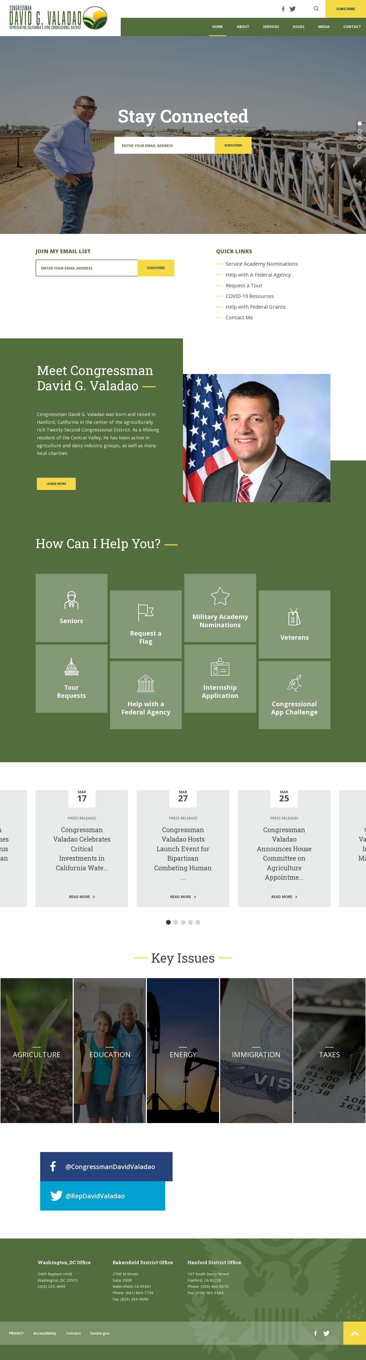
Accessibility (44, 1333)
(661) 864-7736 (140, 1292)
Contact (352, 26)
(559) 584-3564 (209, 1292)
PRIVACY (16, 1333)
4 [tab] (360, 146)
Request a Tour (244, 285)
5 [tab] (197, 922)
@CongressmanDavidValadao (102, 1166)
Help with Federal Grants (256, 306)
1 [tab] (360, 124)
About (243, 26)
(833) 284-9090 (134, 1299)
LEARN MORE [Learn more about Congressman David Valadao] (56, 484)
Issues (298, 26)
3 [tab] (360, 139)
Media (324, 26)
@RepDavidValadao (87, 1196)
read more (65, 897)
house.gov (100, 1333)
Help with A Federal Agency (258, 274)
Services (271, 26)
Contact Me (239, 317)
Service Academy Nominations (262, 263)
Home (217, 26)
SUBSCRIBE (345, 8)
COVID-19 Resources (250, 296)
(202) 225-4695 (52, 1286)
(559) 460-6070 (214, 1286)
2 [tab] (360, 131)
